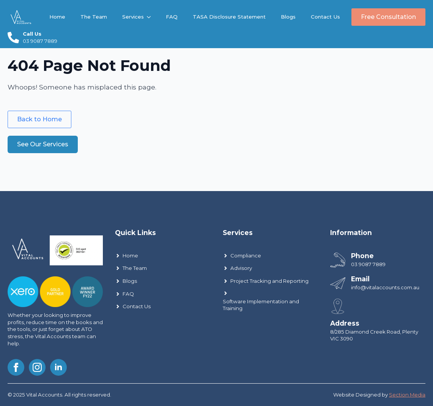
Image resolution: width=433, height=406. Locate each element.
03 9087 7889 (368, 264)
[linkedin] (58, 367)
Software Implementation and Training (261, 305)
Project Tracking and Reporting (269, 281)
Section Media (407, 395)
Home (57, 17)
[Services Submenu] (151, 17)
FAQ (172, 17)
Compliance (245, 255)
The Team (93, 17)
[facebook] (16, 367)
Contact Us (325, 17)
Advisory (241, 268)
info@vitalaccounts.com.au (385, 287)
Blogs (288, 17)
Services (133, 17)
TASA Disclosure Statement (229, 17)
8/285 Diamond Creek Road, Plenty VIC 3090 (374, 335)
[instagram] (37, 367)
